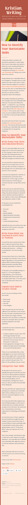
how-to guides (17, 460)
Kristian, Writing (14, 10)
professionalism (5, 487)
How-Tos (8, 481)
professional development (15, 485)
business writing (8, 483)
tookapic (12, 464)
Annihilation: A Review (20, 493)
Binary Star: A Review (7, 493)
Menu (15, 24)
